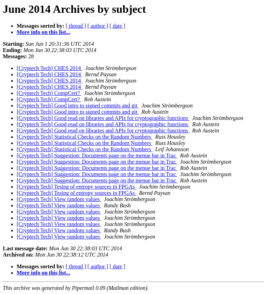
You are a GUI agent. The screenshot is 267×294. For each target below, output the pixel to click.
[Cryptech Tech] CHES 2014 (49, 68)
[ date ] (117, 26)
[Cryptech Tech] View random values (59, 199)
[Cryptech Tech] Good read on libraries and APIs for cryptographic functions (103, 118)
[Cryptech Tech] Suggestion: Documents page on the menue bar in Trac (97, 155)
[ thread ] (76, 26)
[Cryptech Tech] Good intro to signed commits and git (78, 106)
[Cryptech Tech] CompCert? (49, 93)
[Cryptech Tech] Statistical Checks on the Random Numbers (85, 137)
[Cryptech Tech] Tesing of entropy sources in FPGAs (76, 187)
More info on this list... (43, 32)
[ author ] (98, 26)
